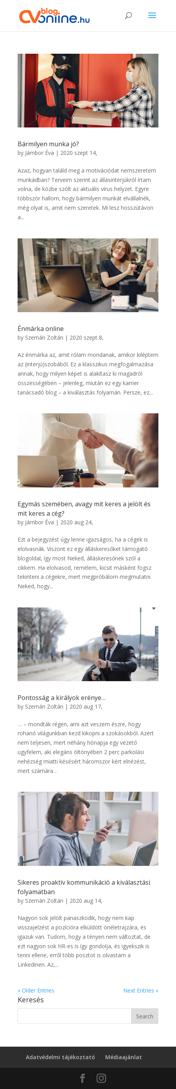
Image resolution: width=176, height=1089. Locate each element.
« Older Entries (36, 990)
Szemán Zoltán (44, 337)
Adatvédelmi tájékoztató (60, 1057)
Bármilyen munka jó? (48, 144)
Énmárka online (41, 328)
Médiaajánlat (123, 1057)
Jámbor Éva (39, 152)
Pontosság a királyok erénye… (62, 697)
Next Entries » (140, 990)
